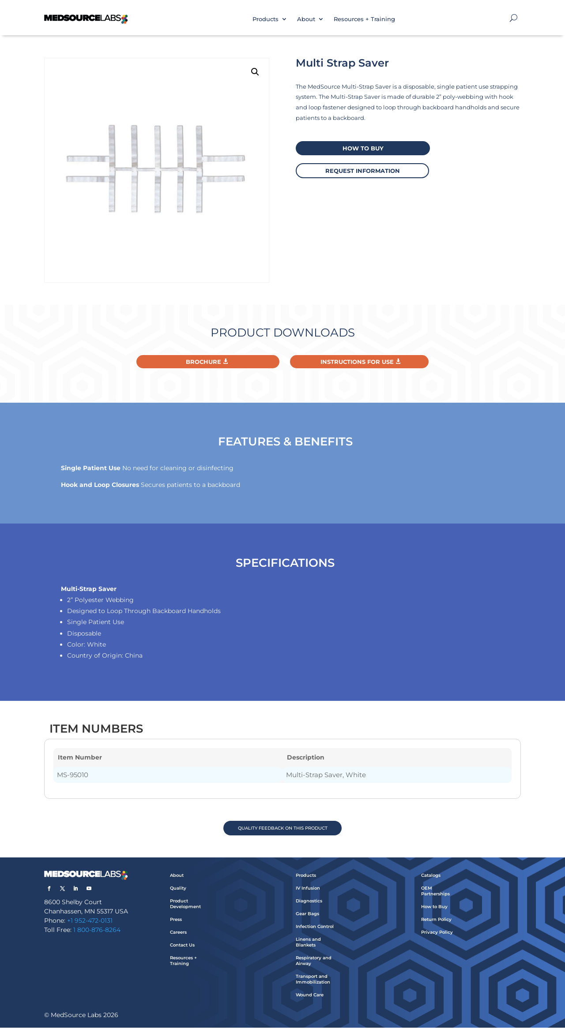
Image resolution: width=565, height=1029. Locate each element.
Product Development (185, 905)
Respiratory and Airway (313, 962)
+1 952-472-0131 (90, 922)
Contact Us (182, 946)
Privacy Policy (437, 933)
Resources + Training (364, 18)
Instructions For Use (357, 361)
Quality (178, 889)
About (306, 18)
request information (359, 169)
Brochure (203, 361)
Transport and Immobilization (313, 980)
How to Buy (434, 908)
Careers (178, 933)
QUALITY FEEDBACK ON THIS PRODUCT (282, 828)
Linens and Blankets (308, 943)
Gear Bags (307, 915)
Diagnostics (309, 902)
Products (265, 18)
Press (176, 921)
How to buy (359, 147)
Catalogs (431, 876)
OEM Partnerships (435, 892)
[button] (255, 72)
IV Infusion (308, 889)
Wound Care (310, 996)
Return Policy (436, 921)
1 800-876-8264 (97, 931)
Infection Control (315, 928)
